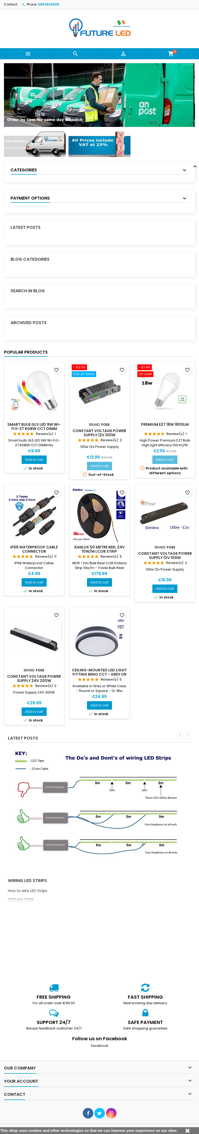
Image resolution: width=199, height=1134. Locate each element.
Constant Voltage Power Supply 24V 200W (34, 678)
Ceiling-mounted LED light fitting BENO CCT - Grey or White (99, 674)
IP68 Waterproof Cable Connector (34, 549)
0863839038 (48, 4)
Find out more (20, 899)
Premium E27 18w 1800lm (165, 424)
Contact (10, 4)
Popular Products (26, 352)
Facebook (99, 1045)
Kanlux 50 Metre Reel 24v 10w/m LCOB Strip (99, 549)
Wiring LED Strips (27, 881)
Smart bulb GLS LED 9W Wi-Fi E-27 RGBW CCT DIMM (34, 426)
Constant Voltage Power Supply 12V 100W (99, 433)
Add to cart (34, 459)
